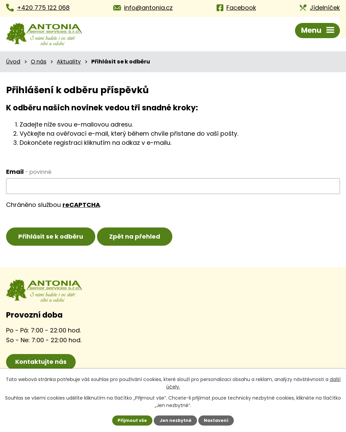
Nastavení (216, 420)
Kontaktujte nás (41, 361)
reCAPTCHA (81, 204)
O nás (38, 61)
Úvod (13, 61)
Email (28, 171)
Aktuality (69, 61)
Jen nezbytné (175, 420)
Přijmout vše (132, 420)
